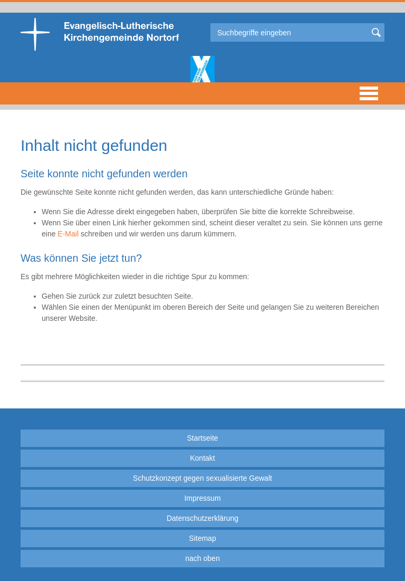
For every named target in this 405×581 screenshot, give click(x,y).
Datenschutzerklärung (202, 518)
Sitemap (202, 538)
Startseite (202, 438)
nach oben (202, 558)
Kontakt (202, 458)
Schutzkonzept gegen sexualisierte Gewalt (202, 478)
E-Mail (68, 234)
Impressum (202, 498)
